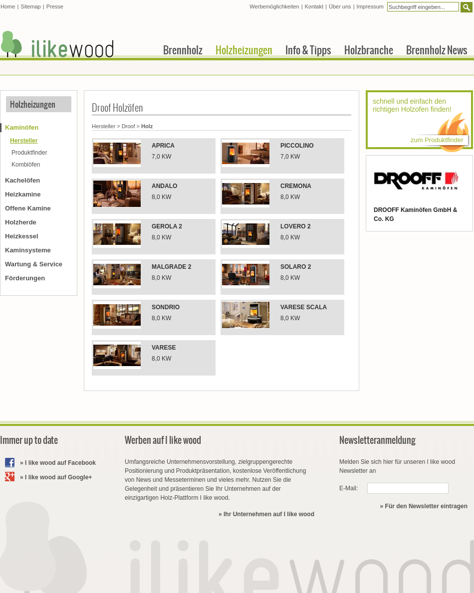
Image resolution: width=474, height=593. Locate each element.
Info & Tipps (308, 49)
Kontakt (314, 6)
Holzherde (20, 222)
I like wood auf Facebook (60, 462)
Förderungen (25, 278)
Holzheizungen (32, 104)
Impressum (370, 6)
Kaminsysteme (28, 250)
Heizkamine (23, 194)
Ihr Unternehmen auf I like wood (269, 514)
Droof (128, 126)
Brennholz (183, 49)
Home (7, 6)
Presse (54, 6)
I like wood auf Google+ (58, 477)
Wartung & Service (33, 264)
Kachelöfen (22, 180)
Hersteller (103, 126)
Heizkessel (21, 236)
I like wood (57, 44)
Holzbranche (368, 49)
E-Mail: (348, 488)
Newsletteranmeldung (377, 440)
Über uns (340, 6)
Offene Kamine (28, 208)
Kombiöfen (25, 164)
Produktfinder (29, 152)
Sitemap (30, 6)
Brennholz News (437, 49)
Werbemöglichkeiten (274, 6)
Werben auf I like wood (163, 440)
